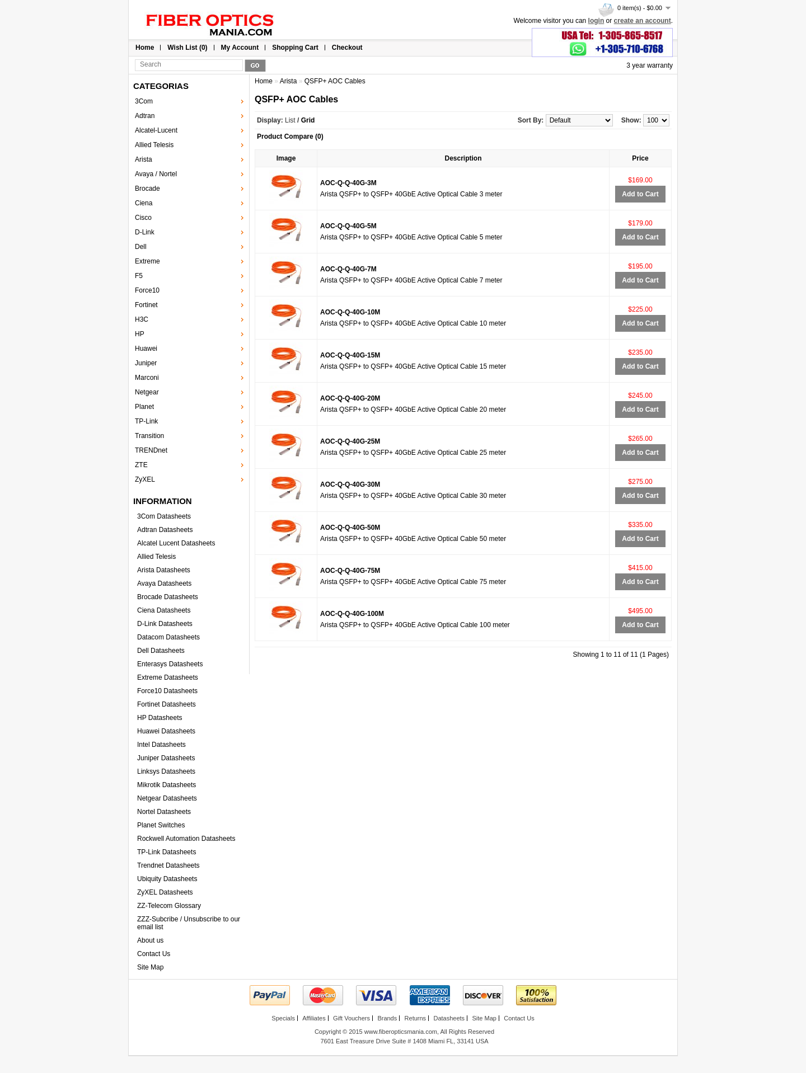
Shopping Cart (295, 47)
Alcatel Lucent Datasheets (176, 543)
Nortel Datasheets (164, 812)
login (596, 21)
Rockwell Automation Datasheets (186, 839)
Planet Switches (161, 825)
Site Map (150, 967)
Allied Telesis (154, 145)
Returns (416, 1018)
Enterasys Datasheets (170, 664)
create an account (642, 21)
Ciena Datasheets (163, 610)
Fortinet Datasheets (166, 704)
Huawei (146, 348)
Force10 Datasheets (167, 691)
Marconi (147, 378)
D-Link (144, 232)
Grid (308, 120)
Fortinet (146, 305)
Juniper (146, 363)
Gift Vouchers (351, 1018)
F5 (139, 276)
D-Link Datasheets (165, 624)
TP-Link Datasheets (166, 852)
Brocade (147, 188)
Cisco (143, 218)
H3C (141, 319)
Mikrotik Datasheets (166, 785)
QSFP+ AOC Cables (334, 81)
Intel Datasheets (161, 745)
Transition (149, 436)
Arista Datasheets (163, 570)
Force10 (147, 290)
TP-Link (146, 421)
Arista (143, 159)
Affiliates (313, 1018)
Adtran (144, 116)
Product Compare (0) (290, 136)
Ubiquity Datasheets (167, 879)
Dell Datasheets (161, 651)
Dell (141, 247)
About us (150, 940)
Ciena (143, 203)
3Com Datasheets (164, 516)
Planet (144, 407)
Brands (387, 1018)
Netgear (147, 392)
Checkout (347, 47)
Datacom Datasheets (168, 637)
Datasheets (449, 1018)
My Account (240, 47)
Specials (283, 1018)
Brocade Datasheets (167, 597)
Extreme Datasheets (167, 677)
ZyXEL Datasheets (165, 892)
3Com (144, 101)
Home (144, 47)
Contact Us (153, 954)
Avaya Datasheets (164, 583)
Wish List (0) (187, 47)
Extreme (147, 261)
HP (139, 334)
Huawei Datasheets (166, 731)
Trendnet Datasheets (168, 865)
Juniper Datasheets (166, 758)
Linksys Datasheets (166, 771)
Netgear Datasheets (167, 798)
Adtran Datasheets (165, 530)
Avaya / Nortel (156, 174)
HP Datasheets (159, 718)
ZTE (141, 465)
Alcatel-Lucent (156, 130)
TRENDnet (151, 450)
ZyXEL (145, 479)
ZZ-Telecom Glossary (169, 906)
